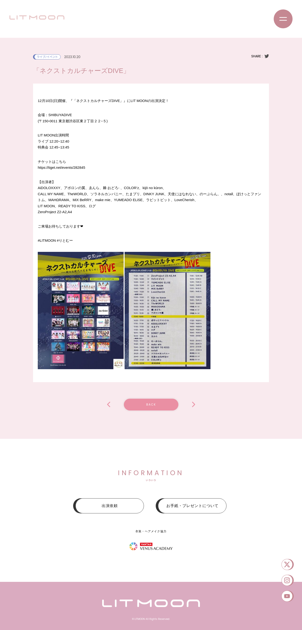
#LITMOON (47, 240)
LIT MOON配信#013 (193, 404)
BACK (151, 404)
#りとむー (65, 240)
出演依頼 (110, 506)
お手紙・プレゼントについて (192, 506)
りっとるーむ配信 (108, 404)
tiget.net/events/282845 (61, 167)
